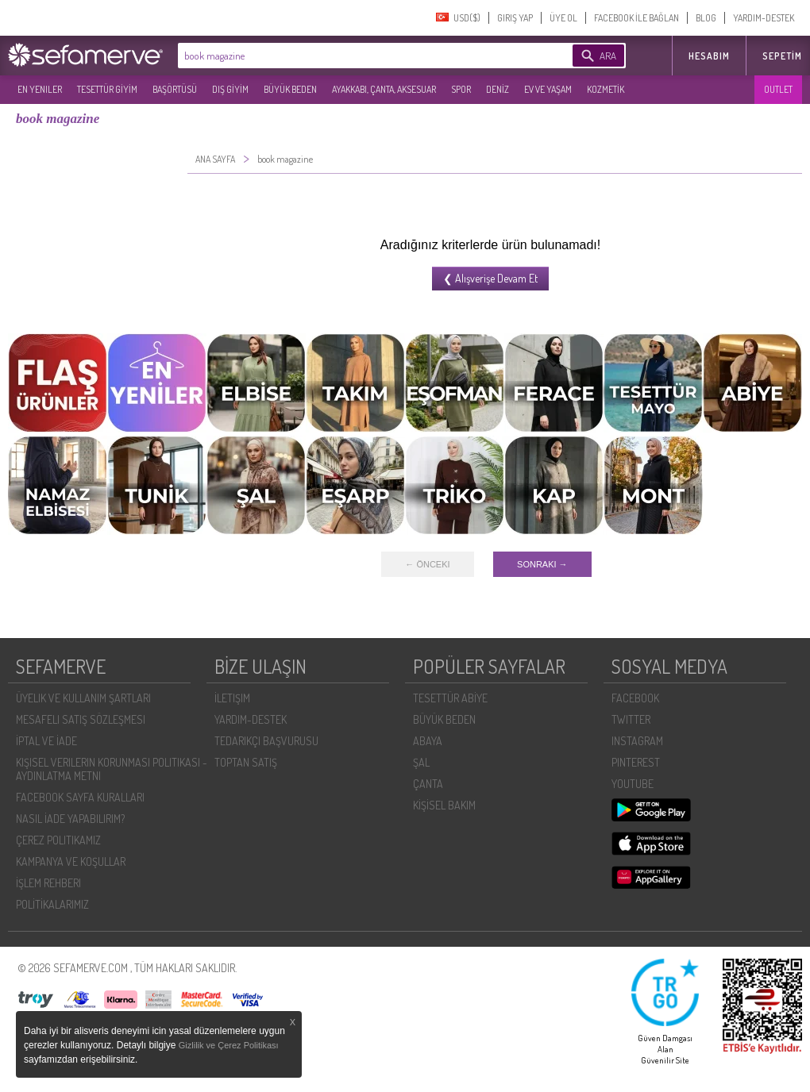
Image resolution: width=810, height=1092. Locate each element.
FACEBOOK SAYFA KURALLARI (80, 797)
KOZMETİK (605, 89)
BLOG (706, 18)
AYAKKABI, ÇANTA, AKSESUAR (384, 89)
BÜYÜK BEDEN (290, 89)
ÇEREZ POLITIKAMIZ (58, 840)
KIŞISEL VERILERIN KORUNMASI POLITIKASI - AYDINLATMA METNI (111, 769)
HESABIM (709, 56)
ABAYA (427, 741)
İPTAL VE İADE (46, 741)
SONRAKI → (542, 564)
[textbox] (351, 55)
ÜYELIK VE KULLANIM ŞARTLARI (83, 698)
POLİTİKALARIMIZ (52, 904)
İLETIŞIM (232, 698)
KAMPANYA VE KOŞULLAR (70, 861)
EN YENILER (39, 89)
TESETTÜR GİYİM (107, 89)
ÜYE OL (563, 18)
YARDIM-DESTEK (763, 18)
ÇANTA (428, 783)
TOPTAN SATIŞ (245, 762)
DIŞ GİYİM (230, 89)
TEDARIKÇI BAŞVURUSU (266, 741)
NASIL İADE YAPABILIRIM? (70, 818)
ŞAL (421, 762)
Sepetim (782, 56)
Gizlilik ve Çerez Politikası (229, 1045)
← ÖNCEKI (427, 564)
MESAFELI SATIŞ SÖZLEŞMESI (80, 719)
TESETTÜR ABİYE (450, 698)
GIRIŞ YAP (515, 18)
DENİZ (497, 89)
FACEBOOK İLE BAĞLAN (636, 18)
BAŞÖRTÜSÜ (174, 89)
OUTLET (778, 89)
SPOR (461, 89)
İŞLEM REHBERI (48, 883)
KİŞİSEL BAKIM (444, 805)
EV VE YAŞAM (548, 89)
